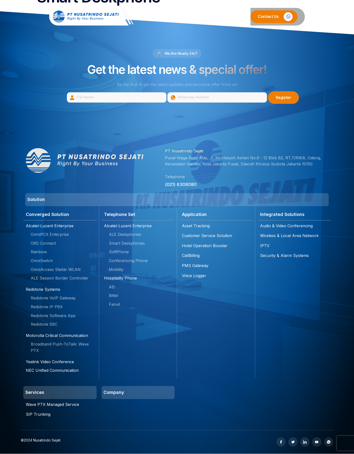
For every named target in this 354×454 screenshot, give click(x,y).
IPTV (264, 245)
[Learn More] (274, 16)
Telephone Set (119, 214)
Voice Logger (194, 275)
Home (146, 16)
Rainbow (39, 252)
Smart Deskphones (127, 243)
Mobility (116, 269)
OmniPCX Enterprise (50, 234)
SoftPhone (119, 252)
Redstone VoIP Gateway (53, 298)
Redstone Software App (53, 315)
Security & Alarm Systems (284, 255)
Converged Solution (47, 214)
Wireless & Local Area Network (289, 235)
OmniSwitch (42, 260)
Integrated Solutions (282, 214)
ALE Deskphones (125, 234)
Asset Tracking (196, 226)
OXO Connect (43, 243)
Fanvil (114, 304)
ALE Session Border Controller (59, 278)
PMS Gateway (195, 265)
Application (194, 214)
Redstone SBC (44, 324)
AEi (112, 287)
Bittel (113, 295)
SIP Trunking (38, 414)
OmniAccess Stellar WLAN (56, 269)
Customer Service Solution (207, 235)
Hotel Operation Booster (205, 245)
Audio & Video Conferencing (286, 226)
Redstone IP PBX (47, 307)
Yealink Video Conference (50, 361)
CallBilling (191, 255)
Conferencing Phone (128, 260)
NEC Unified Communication (52, 370)
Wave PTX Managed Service (52, 404)
